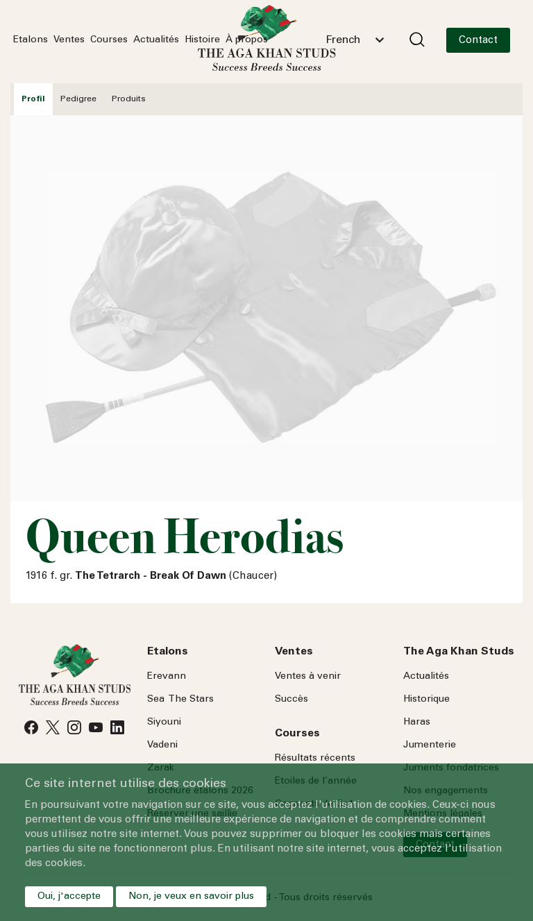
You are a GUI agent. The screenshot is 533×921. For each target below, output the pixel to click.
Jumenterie (429, 745)
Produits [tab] (129, 99)
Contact (478, 40)
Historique (426, 699)
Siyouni (164, 722)
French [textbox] (342, 40)
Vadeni (162, 745)
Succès (291, 699)
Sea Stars (180, 699)
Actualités (156, 40)
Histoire (202, 40)
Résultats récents (315, 758)
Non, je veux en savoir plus (191, 897)
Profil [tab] (33, 99)
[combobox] (354, 40)
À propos (247, 40)
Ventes (69, 40)
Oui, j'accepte (69, 897)
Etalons (30, 40)
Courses (109, 40)
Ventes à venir (308, 677)
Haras (416, 722)
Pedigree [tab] (78, 99)
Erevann (166, 677)
